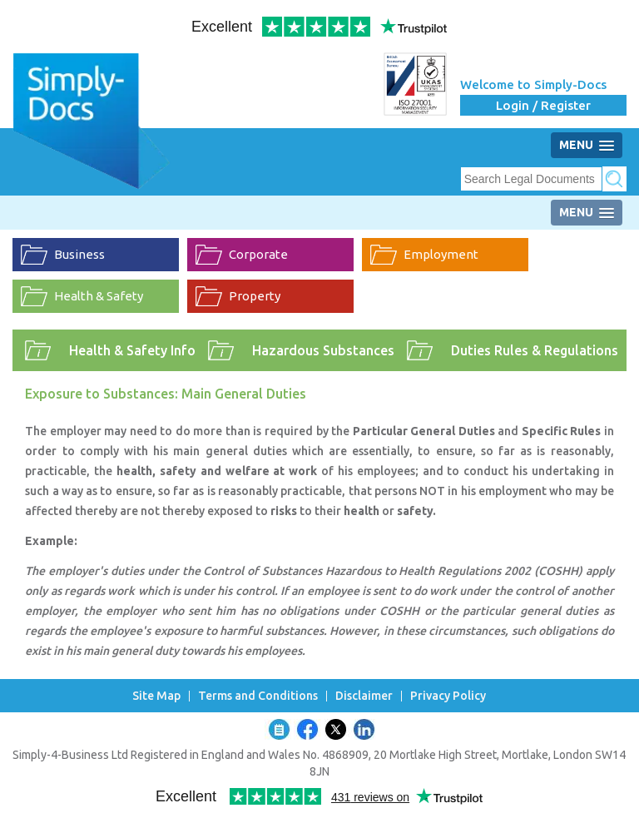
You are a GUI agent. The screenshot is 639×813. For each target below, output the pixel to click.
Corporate (258, 254)
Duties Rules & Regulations (534, 350)
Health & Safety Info (132, 350)
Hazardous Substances (323, 350)
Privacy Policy (448, 696)
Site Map (156, 696)
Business (79, 254)
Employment (441, 254)
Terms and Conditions (258, 696)
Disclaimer (364, 696)
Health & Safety (98, 296)
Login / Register (543, 105)
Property (254, 296)
